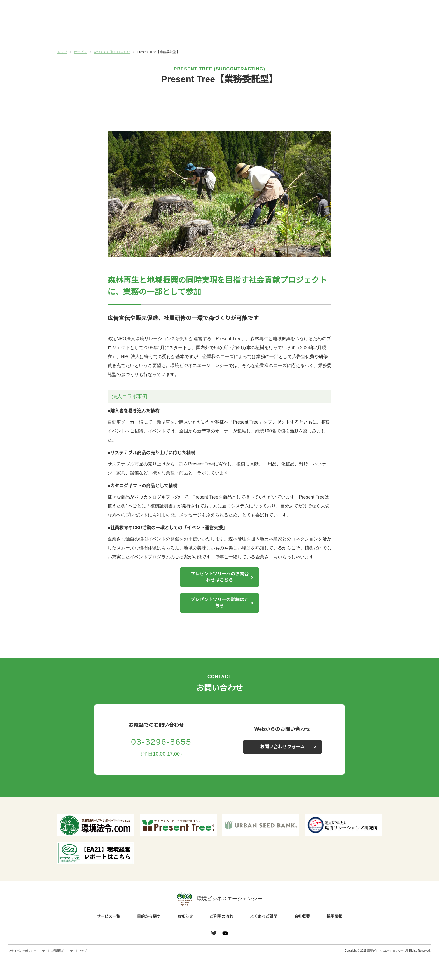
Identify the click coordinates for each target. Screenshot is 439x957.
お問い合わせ (416, 12)
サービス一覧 (84, 33)
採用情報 (334, 917)
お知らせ (192, 33)
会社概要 (355, 33)
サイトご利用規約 (53, 951)
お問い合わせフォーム (282, 747)
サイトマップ (78, 951)
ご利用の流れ (246, 33)
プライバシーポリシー (22, 951)
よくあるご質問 (300, 33)
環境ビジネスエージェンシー (219, 899)
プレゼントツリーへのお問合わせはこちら (219, 577)
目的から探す (138, 33)
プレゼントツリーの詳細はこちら (219, 602)
